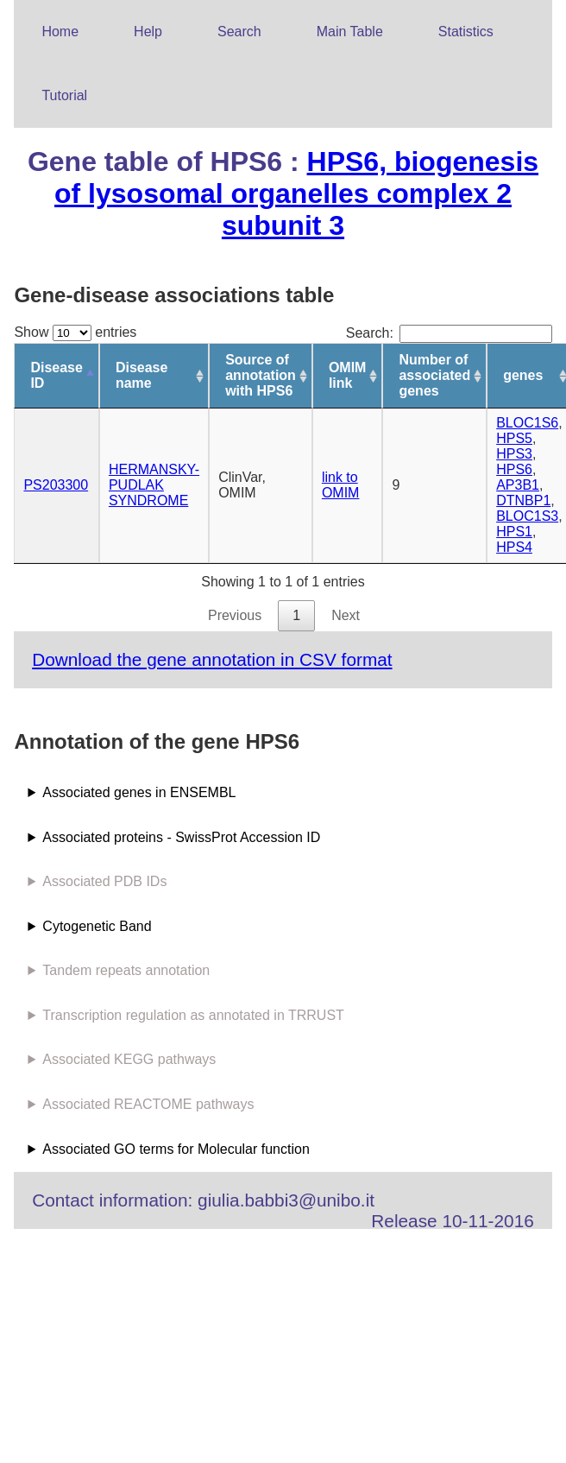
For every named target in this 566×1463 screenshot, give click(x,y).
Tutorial (64, 95)
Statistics (466, 31)
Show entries (75, 332)
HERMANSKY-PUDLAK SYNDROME (154, 485)
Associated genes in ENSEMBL (139, 792)
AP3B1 (517, 485)
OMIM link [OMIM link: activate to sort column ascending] (348, 375)
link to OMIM (341, 485)
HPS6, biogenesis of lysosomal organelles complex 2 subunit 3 (296, 193)
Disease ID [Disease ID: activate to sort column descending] (56, 375)
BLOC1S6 (527, 422)
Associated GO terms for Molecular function (175, 1149)
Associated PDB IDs (104, 881)
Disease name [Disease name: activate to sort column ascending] (142, 375)
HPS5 (514, 438)
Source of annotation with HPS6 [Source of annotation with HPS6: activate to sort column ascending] (260, 375)
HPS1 (514, 531)
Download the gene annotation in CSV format (212, 659)
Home (60, 31)
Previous (234, 615)
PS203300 (55, 485)
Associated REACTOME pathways (148, 1104)
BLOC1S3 (527, 516)
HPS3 (514, 453)
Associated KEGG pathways (129, 1059)
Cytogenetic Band (96, 926)
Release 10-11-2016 (452, 1221)
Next (345, 615)
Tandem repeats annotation (126, 970)
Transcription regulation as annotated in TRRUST (193, 1015)
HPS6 (514, 469)
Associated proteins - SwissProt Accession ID (181, 837)
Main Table (350, 31)
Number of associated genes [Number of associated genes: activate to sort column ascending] (434, 375)
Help (148, 31)
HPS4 (514, 547)
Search (239, 31)
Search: (449, 333)
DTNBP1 (523, 500)
